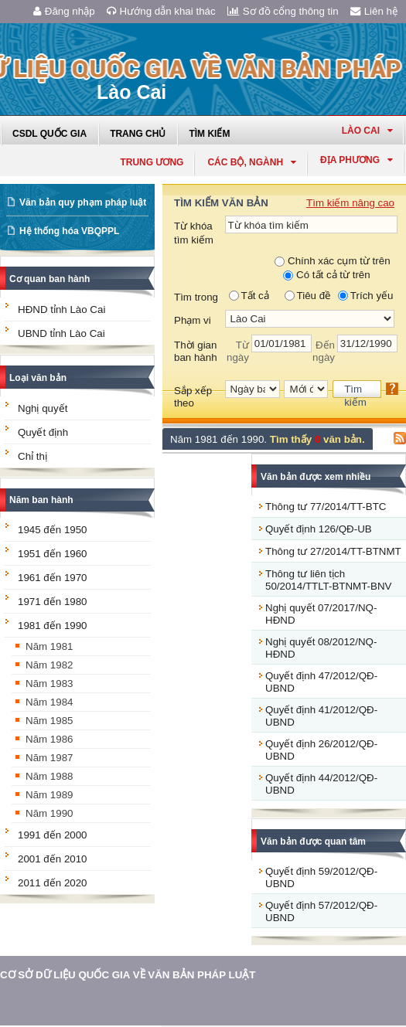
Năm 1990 (49, 813)
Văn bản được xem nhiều (315, 476)
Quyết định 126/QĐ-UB (318, 529)
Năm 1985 (49, 720)
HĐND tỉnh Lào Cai (61, 309)
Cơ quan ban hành (49, 279)
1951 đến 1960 (52, 553)
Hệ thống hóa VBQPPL (69, 231)
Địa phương (356, 160)
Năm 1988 (49, 776)
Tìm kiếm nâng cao (350, 203)
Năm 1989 (49, 795)
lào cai (367, 130)
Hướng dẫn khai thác (161, 11)
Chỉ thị (32, 456)
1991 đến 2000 (52, 835)
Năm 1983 (49, 683)
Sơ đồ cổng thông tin (283, 11)
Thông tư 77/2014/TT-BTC (325, 506)
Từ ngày (238, 351)
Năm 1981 (49, 646)
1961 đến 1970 (52, 577)
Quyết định (43, 432)
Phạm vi (192, 320)
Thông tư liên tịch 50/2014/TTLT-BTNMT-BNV (328, 580)
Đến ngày (323, 351)
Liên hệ (374, 11)
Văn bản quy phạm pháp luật (82, 202)
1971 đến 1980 (52, 601)
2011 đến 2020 (52, 883)
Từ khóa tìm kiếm (193, 233)
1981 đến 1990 (52, 625)
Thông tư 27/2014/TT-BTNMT (333, 551)
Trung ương (151, 162)
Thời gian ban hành (195, 351)
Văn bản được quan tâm (313, 841)
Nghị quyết (42, 408)
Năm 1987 (49, 757)
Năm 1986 (49, 739)
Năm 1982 (49, 665)
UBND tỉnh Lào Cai (61, 333)
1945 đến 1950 (52, 530)
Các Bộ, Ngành (251, 162)
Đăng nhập (64, 11)
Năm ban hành (41, 500)
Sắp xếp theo (193, 397)
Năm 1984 (49, 702)
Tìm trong (196, 297)
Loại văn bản (38, 377)
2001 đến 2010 (52, 859)
